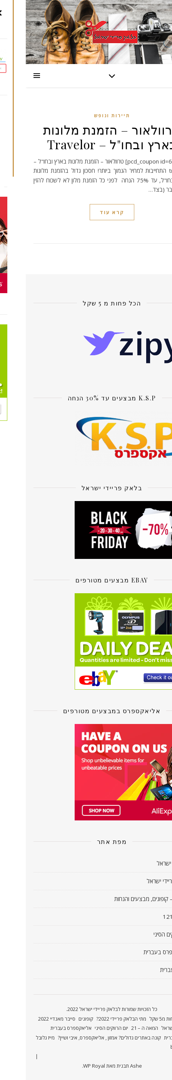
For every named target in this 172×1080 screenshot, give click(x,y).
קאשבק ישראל (147, 863)
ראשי (159, 1018)
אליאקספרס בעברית (141, 952)
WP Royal (68, 1065)
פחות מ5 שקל (137, 1018)
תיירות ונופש (86, 115)
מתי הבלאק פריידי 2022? (95, 1018)
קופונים (60, 1018)
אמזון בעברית (149, 970)
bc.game (154, 1046)
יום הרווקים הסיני (146, 934)
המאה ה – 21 (118, 1027)
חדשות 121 (150, 916)
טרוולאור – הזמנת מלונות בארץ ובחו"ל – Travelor (86, 136)
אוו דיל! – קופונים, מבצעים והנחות (126, 899)
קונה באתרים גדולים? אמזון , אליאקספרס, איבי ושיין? (83, 1037)
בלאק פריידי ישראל (142, 881)
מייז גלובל (19, 1037)
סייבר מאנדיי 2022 (31, 1018)
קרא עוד (86, 212)
